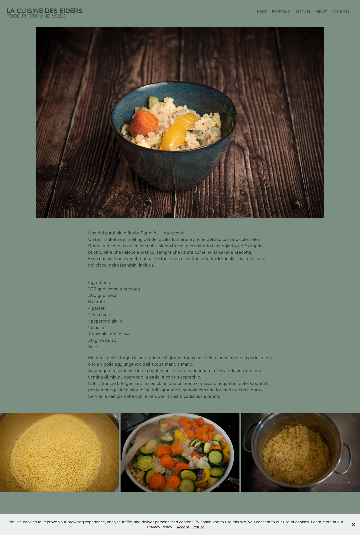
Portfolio (281, 11)
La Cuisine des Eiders (44, 11)
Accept (182, 527)
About (321, 11)
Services (303, 11)
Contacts (340, 11)
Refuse (198, 527)
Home (262, 11)
